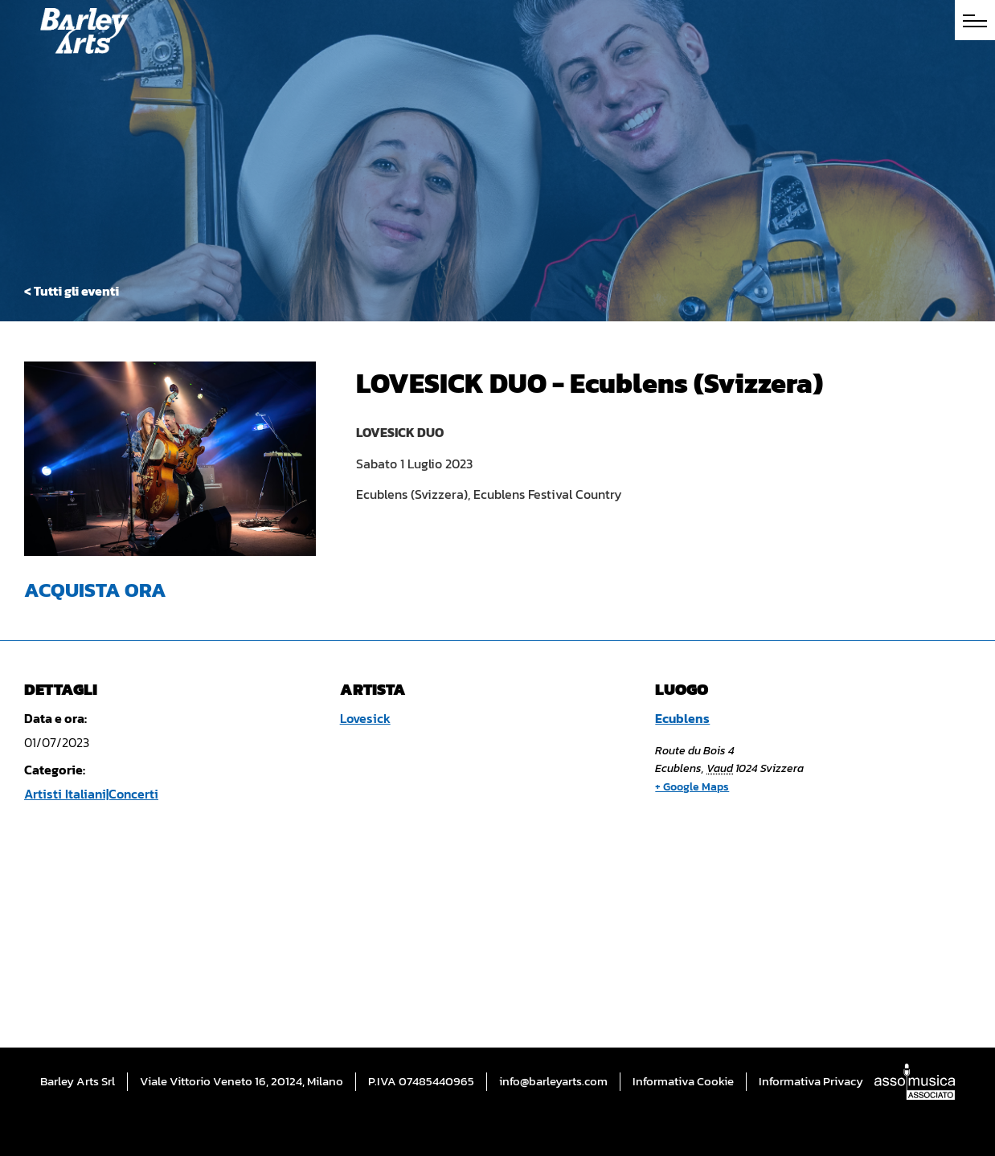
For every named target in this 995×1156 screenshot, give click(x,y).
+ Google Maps (692, 786)
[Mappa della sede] (781, 915)
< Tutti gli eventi (71, 290)
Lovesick (365, 718)
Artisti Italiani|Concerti (91, 793)
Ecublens (682, 718)
